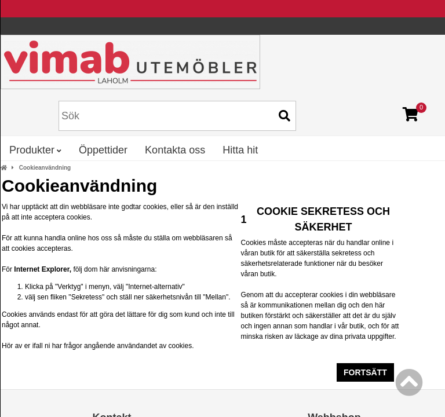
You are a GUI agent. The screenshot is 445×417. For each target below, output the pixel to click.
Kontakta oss (175, 150)
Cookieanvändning (45, 167)
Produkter (35, 150)
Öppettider (103, 150)
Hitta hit (240, 150)
